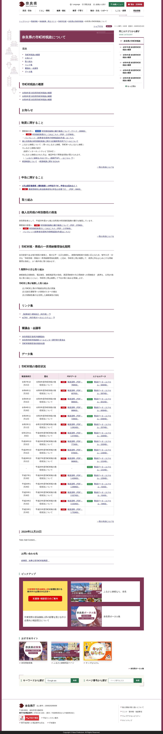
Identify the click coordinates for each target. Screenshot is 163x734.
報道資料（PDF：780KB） (75, 383)
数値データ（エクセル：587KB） (102, 392)
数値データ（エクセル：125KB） (102, 476)
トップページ (24, 21)
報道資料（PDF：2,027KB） (75, 493)
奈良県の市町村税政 (75, 21)
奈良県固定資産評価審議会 (33, 337)
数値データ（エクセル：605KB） (102, 409)
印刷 (109, 26)
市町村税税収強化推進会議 (33, 343)
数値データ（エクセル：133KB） (102, 451)
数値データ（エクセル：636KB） (102, 417)
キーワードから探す (33, 680)
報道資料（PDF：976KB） (75, 451)
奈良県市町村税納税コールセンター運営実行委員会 (43, 340)
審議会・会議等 (31, 68)
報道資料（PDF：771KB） (75, 442)
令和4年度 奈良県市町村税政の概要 (37, 100)
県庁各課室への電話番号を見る (32, 723)
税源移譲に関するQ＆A (49, 161)
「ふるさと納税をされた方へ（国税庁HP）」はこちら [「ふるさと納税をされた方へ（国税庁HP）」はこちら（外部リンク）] (48, 158)
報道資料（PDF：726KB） (75, 417)
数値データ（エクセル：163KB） (102, 434)
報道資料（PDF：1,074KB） (75, 434)
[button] (75, 4)
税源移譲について (29, 161)
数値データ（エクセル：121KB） (102, 459)
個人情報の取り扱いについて (133, 707)
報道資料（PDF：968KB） (75, 459)
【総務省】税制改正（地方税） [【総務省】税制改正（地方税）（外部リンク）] (35, 314)
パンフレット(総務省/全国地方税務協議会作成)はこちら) (46, 232)
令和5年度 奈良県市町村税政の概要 (37, 96)
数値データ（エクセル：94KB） (102, 502)
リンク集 (28, 65)
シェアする (98, 26)
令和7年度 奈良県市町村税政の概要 (132, 48)
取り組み (28, 61)
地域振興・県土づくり (48, 21)
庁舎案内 (52, 723)
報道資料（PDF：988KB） (75, 409)
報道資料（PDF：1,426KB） (75, 476)
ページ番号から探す (96, 680)
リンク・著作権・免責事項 (132, 712)
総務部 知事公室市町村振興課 (35, 561)
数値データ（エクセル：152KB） (102, 442)
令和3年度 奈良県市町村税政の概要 (132, 79)
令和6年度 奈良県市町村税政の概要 (37, 93)
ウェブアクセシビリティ (131, 716)
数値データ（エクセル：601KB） (102, 400)
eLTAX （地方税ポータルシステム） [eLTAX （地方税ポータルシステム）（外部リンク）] (37, 318)
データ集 (28, 72)
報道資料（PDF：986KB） (75, 400)
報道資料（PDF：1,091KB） (75, 425)
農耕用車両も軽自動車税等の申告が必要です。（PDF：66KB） (55, 189)
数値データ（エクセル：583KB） (102, 383)
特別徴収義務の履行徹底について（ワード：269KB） (64, 131)
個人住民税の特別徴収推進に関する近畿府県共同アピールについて (50, 141)
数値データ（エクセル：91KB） (102, 485)
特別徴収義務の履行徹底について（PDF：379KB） (62, 225)
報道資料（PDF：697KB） (75, 392)
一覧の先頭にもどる (105, 167)
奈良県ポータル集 (137, 668)
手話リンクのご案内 (50, 718)
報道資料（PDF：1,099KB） (75, 485)
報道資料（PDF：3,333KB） (75, 502)
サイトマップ (127, 720)
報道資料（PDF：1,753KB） (75, 510)
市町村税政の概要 (32, 55)
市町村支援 (62, 21)
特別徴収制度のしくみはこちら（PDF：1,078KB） (53, 134)
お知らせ (28, 58)
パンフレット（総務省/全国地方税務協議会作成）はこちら (49, 138)
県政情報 (34, 21)
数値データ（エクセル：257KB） (102, 425)
